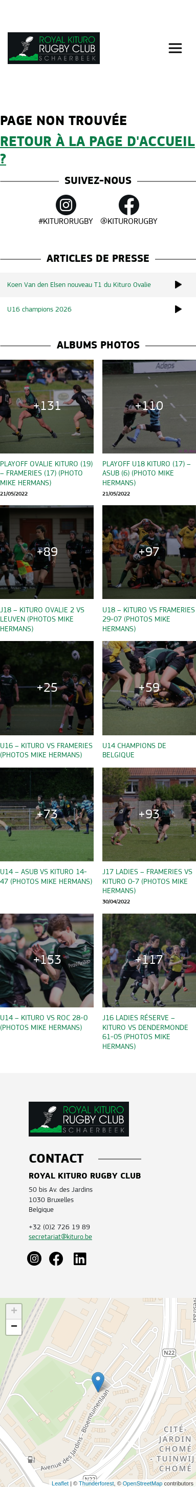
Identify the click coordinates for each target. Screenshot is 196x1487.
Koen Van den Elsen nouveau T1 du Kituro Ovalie (101, 284)
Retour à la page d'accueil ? (97, 150)
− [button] (14, 1327)
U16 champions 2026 (101, 309)
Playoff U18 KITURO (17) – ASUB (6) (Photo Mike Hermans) (146, 473)
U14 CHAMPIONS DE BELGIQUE (134, 750)
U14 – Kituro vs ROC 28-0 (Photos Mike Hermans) (44, 1022)
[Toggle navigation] (175, 48)
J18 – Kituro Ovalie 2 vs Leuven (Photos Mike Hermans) (42, 619)
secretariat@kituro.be (60, 1236)
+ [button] (14, 1311)
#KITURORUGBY (65, 210)
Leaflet (60, 1483)
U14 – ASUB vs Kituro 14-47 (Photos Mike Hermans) (46, 876)
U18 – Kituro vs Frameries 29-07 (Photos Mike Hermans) (148, 619)
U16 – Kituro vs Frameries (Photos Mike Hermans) (46, 750)
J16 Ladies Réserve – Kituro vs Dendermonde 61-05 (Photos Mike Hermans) (145, 1031)
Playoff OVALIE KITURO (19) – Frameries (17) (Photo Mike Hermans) (46, 473)
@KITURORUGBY (129, 210)
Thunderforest (96, 1483)
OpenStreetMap (143, 1483)
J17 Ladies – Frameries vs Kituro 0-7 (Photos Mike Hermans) (147, 881)
